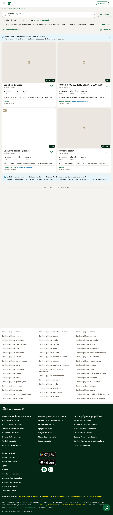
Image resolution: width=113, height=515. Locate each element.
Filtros (104, 15)
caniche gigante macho (12, 336)
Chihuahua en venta (10, 420)
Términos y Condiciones (47, 505)
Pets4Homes (24, 496)
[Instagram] (50, 469)
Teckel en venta (9, 441)
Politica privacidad (10, 461)
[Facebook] (44, 469)
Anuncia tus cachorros (11, 482)
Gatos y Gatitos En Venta (52, 416)
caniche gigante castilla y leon (15, 344)
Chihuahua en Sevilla (83, 433)
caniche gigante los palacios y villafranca (52, 370)
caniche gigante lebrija (48, 384)
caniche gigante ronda (48, 340)
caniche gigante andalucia (13, 340)
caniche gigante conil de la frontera (91, 353)
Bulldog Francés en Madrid (85, 424)
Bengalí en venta (45, 433)
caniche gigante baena (85, 332)
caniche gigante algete (85, 344)
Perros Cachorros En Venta (17, 416)
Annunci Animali (77, 496)
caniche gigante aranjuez (49, 396)
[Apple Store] (47, 462)
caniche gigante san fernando (51, 376)
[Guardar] (51, 85)
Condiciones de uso (10, 474)
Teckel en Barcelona (82, 420)
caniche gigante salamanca (50, 392)
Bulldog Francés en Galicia (85, 437)
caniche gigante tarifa (11, 348)
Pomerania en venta (10, 433)
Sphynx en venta (45, 429)
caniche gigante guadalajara (14, 382)
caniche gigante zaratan (49, 344)
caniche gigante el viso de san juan (91, 398)
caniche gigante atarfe (85, 390)
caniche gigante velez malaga (14, 361)
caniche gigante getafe (48, 336)
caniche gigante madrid (49, 353)
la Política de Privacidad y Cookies (74, 505)
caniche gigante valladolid (87, 340)
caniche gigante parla (11, 365)
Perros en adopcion (82, 445)
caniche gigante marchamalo (88, 357)
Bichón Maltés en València (85, 429)
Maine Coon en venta (47, 437)
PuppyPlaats (46, 496)
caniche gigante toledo (11, 373)
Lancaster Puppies (94, 496)
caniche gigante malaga (12, 386)
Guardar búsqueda (11, 30)
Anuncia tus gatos (10, 486)
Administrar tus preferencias (21, 507)
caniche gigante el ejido (86, 386)
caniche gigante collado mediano (53, 357)
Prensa (5, 470)
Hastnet (35, 496)
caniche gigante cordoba (86, 378)
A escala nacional (41, 20)
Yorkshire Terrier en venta (13, 429)
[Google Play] (47, 454)
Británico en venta (46, 424)
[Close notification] (110, 37)
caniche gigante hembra (12, 332)
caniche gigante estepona (13, 353)
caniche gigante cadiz (11, 378)
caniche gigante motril (85, 369)
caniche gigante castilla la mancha (54, 365)
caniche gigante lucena (86, 336)
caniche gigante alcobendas (88, 382)
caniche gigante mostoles (13, 369)
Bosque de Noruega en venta (50, 420)
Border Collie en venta (11, 437)
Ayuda (4, 466)
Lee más (106, 24)
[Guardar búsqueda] (106, 507)
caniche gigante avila (48, 348)
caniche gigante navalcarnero (88, 361)
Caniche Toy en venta (11, 445)
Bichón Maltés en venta (12, 424)
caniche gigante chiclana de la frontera (92, 394)
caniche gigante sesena (49, 361)
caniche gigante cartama (49, 380)
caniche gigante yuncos (12, 390)
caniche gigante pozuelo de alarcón (91, 373)
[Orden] (105, 29)
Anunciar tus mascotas (12, 478)
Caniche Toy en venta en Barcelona (89, 441)
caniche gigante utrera (11, 357)
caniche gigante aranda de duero (53, 332)
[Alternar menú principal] (4, 3)
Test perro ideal (9, 490)
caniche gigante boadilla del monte (17, 394)
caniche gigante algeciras (49, 388)
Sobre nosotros (8, 457)
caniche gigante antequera (87, 348)
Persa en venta (44, 441)
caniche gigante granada (12, 398)
